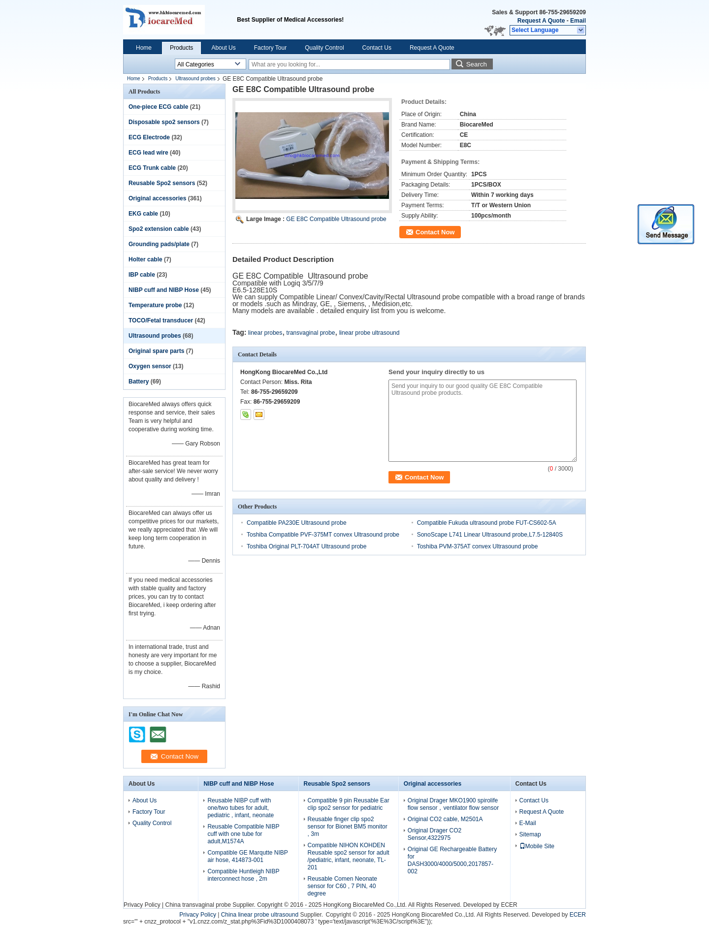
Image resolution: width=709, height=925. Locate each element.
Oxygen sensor (150, 366)
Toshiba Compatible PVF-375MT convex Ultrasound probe (323, 534)
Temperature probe (155, 305)
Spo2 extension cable (159, 228)
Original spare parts (156, 351)
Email (578, 20)
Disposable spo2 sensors (164, 122)
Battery (139, 381)
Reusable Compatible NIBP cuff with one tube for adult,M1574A (243, 834)
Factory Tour (270, 47)
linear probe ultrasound (369, 332)
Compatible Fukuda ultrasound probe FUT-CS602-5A (486, 522)
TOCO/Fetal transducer (161, 320)
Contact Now (435, 232)
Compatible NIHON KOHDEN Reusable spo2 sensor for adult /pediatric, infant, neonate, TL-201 (348, 856)
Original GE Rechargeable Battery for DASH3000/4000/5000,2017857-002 (452, 860)
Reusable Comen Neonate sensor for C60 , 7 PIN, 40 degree (342, 886)
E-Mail (527, 823)
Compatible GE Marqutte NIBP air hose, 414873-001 (247, 856)
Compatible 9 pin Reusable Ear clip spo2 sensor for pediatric (348, 804)
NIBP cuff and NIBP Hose (164, 290)
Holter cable (145, 259)
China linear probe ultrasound (259, 914)
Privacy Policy (142, 904)
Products (181, 47)
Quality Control (324, 47)
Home (144, 47)
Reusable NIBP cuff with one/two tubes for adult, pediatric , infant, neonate (240, 808)
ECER (509, 904)
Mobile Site (536, 846)
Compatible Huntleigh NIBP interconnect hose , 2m (243, 875)
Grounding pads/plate (159, 244)
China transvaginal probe (197, 904)
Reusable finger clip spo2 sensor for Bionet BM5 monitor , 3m (347, 826)
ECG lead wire (148, 152)
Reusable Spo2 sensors (162, 183)
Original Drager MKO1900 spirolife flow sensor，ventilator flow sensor (453, 804)
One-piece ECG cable (158, 106)
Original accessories (157, 198)
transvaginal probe (311, 332)
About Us (223, 47)
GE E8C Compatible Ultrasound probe (336, 219)
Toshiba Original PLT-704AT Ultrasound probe (306, 546)
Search (476, 64)
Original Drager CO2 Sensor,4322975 (434, 834)
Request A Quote (541, 20)
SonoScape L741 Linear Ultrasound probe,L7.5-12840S (490, 534)
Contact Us (376, 47)
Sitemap (530, 834)
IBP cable (142, 274)
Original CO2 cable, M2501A (445, 819)
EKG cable (143, 213)
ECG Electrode (149, 137)
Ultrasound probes (195, 78)
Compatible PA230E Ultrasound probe (297, 522)
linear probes (265, 332)
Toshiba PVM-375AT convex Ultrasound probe (477, 546)
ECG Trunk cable (152, 167)
